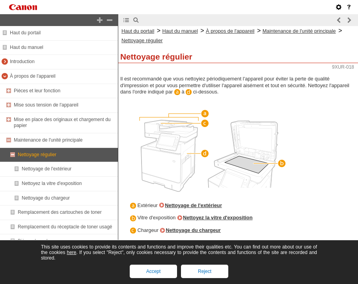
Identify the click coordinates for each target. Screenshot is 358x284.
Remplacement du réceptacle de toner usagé (65, 227)
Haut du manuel (26, 47)
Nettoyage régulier (37, 154)
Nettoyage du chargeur (46, 198)
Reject (204, 271)
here (71, 252)
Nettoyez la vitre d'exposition (52, 183)
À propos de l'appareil (33, 76)
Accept (153, 271)
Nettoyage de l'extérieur (46, 169)
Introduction (22, 61)
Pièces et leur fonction (37, 90)
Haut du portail (25, 33)
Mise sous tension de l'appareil (46, 105)
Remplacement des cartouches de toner (60, 212)
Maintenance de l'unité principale (48, 140)
